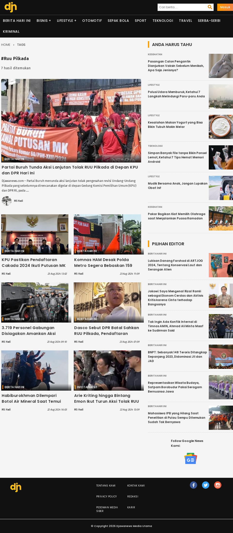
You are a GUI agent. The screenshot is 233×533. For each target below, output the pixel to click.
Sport (141, 20)
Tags (21, 44)
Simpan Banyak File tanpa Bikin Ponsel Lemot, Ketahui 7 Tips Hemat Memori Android (177, 157)
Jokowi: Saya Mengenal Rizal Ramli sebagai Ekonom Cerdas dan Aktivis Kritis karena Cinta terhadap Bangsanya (175, 297)
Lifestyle (65, 20)
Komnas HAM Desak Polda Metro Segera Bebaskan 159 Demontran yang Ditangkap (103, 265)
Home (5, 44)
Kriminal (11, 31)
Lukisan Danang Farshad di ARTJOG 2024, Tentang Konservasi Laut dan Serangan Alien (175, 265)
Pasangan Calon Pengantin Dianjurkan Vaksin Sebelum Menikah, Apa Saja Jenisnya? (176, 65)
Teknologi (163, 20)
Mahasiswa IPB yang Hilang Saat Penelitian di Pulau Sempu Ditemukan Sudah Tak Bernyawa (176, 417)
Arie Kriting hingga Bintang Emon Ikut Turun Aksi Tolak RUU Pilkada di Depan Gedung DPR (106, 401)
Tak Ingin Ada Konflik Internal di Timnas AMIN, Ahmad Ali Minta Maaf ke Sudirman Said (175, 326)
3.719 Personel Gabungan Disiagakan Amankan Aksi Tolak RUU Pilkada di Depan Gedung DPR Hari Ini (30, 336)
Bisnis (42, 20)
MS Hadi (18, 201)
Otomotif (92, 20)
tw (206, 487)
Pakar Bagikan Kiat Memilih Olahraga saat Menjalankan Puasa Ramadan (176, 216)
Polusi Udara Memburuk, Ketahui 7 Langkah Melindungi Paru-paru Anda (176, 94)
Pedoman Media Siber (107, 509)
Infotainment (87, 387)
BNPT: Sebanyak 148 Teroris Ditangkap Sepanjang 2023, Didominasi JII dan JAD (177, 356)
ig (218, 487)
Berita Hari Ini (17, 20)
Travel (185, 20)
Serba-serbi (209, 20)
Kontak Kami (136, 485)
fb (193, 487)
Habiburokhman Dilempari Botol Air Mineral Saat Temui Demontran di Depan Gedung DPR (32, 404)
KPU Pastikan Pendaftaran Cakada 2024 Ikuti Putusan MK (34, 262)
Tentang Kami (106, 485)
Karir (131, 507)
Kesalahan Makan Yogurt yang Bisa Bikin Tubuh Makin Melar (175, 124)
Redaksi (132, 496)
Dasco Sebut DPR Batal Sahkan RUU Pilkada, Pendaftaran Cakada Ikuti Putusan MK (106, 333)
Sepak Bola (118, 20)
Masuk (225, 7)
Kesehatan (155, 54)
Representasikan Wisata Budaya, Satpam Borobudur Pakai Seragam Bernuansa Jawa (175, 387)
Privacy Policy (106, 496)
